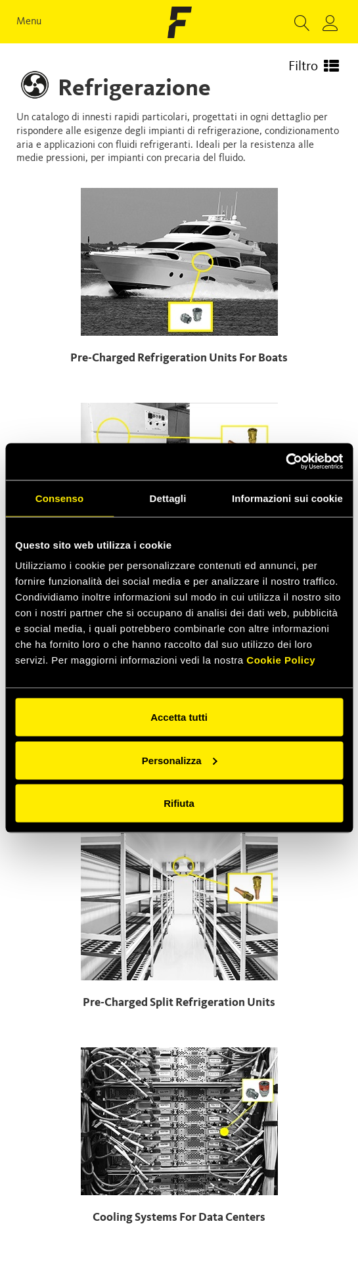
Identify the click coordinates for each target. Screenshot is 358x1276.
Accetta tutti (179, 717)
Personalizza (179, 759)
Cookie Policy (280, 660)
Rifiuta (179, 803)
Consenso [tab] (59, 497)
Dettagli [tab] (168, 497)
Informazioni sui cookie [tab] (287, 497)
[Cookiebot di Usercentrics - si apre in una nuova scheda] (285, 461)
